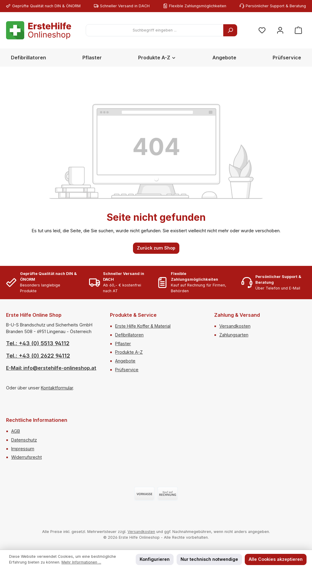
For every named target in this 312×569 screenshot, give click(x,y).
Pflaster (123, 343)
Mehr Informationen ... (81, 562)
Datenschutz (24, 439)
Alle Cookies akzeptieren (276, 559)
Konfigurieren (155, 559)
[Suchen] (230, 30)
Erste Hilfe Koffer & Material (143, 326)
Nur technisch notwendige (209, 559)
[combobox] (155, 30)
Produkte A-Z (129, 352)
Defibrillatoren (129, 334)
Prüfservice (126, 369)
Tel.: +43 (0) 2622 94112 (38, 355)
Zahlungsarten (233, 334)
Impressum (22, 448)
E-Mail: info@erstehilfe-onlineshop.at (51, 368)
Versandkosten (235, 326)
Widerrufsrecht (26, 457)
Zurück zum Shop (156, 247)
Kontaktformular (57, 387)
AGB (15, 431)
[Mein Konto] (280, 30)
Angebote (125, 360)
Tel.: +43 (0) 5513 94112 (37, 343)
